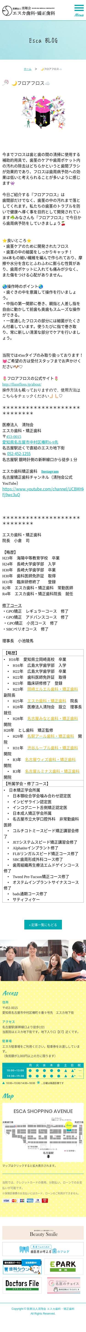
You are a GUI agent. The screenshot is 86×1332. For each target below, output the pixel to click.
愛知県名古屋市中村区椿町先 (30, 442)
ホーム (27, 69)
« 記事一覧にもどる (43, 924)
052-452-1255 (19, 453)
